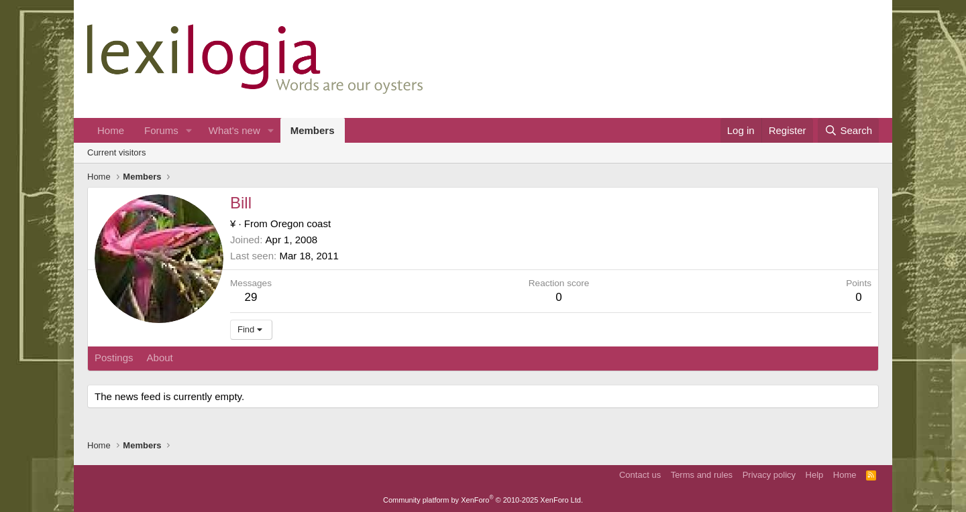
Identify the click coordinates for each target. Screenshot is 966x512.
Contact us (640, 475)
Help (815, 475)
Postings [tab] (114, 357)
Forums (161, 130)
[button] (189, 130)
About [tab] (160, 357)
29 (251, 297)
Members (312, 130)
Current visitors (116, 152)
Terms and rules (702, 475)
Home (110, 130)
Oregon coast (300, 223)
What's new (234, 130)
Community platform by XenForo (483, 500)
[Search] (848, 130)
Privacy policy (769, 475)
